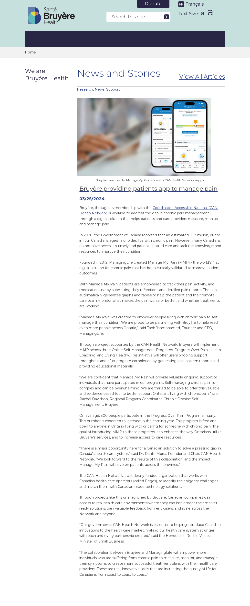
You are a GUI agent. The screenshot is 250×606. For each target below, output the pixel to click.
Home (30, 52)
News (99, 89)
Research (85, 89)
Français (195, 4)
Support (113, 89)
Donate (153, 3)
